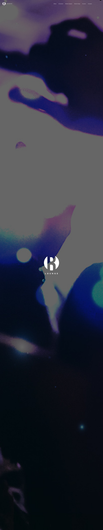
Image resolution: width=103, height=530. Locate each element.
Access (84, 3)
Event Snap (77, 3)
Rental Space (68, 3)
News (55, 3)
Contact (90, 3)
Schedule (61, 3)
